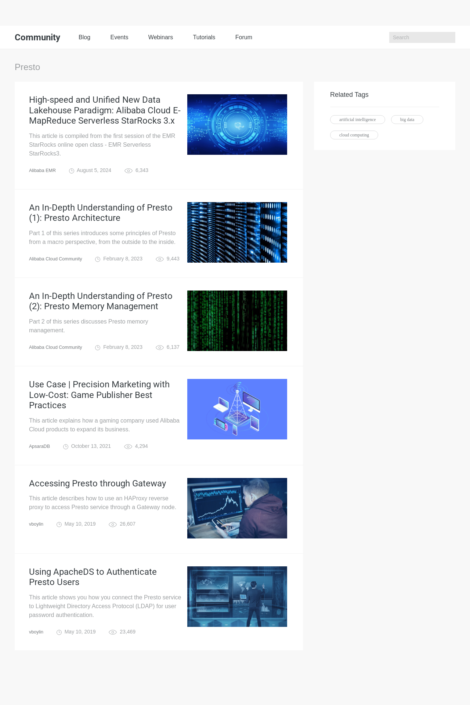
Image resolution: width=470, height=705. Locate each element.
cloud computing (354, 135)
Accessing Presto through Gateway (97, 512)
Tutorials (204, 37)
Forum (243, 37)
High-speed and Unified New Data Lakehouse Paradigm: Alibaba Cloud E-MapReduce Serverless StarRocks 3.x (105, 114)
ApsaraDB (41, 473)
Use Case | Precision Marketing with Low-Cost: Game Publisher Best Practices (99, 418)
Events (119, 37)
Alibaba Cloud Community (58, 272)
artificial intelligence (357, 119)
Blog (84, 37)
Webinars (160, 37)
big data (407, 119)
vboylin (37, 554)
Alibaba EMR (44, 178)
